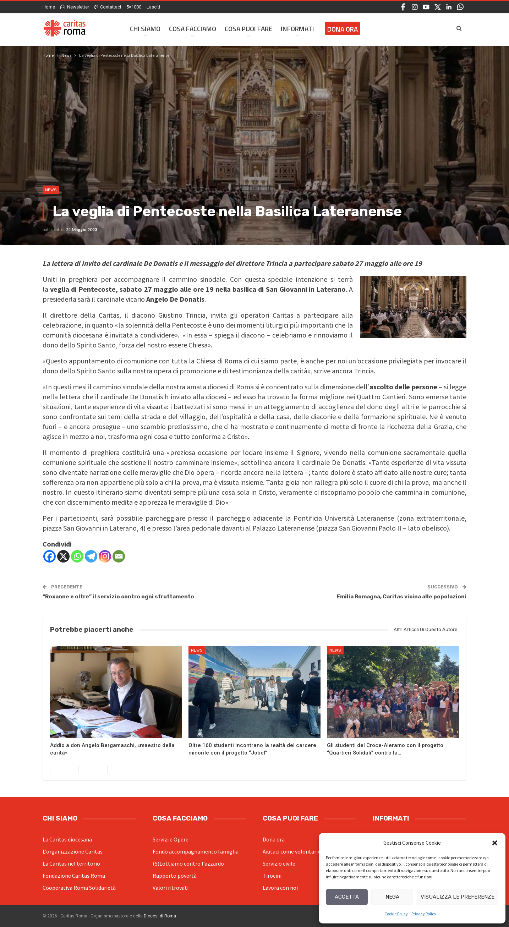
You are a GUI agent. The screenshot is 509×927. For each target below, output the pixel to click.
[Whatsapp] (77, 556)
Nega (392, 897)
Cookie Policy (396, 913)
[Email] (119, 556)
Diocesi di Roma (160, 916)
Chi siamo (145, 28)
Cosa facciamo (192, 28)
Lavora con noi (280, 887)
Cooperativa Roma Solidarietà (79, 887)
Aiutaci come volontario (292, 851)
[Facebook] (49, 556)
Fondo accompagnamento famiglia (196, 851)
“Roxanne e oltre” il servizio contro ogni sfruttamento (118, 596)
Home (49, 7)
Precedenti (64, 769)
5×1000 (133, 7)
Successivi (93, 769)
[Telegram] (91, 556)
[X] (63, 556)
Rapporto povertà (175, 875)
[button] (494, 842)
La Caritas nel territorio (71, 863)
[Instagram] (105, 556)
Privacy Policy (423, 913)
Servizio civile (279, 863)
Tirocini (272, 875)
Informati (297, 28)
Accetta (347, 897)
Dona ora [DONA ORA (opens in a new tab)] (342, 29)
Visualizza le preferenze (457, 897)
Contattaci (107, 7)
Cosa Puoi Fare (248, 28)
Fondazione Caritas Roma (74, 875)
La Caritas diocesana (67, 839)
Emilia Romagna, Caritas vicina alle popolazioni (401, 596)
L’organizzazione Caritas (73, 851)
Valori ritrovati (170, 887)
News (51, 189)
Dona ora (274, 839)
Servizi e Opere (170, 839)
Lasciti (153, 7)
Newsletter (74, 7)
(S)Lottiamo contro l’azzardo (188, 863)
